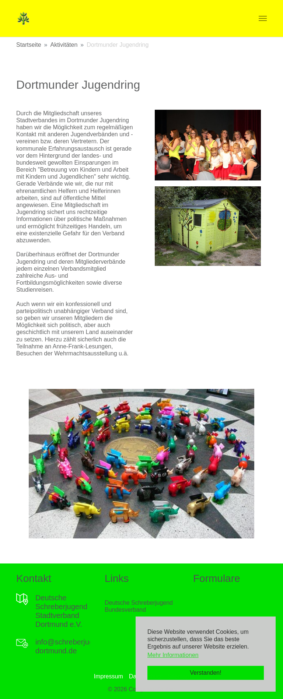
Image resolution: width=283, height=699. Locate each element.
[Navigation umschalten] (263, 18)
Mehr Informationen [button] (173, 655)
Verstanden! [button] (205, 673)
